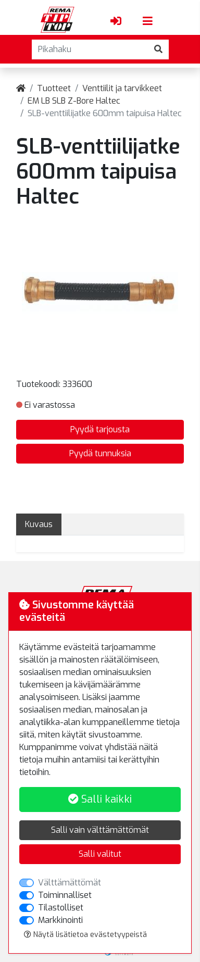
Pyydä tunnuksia (100, 453)
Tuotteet (54, 88)
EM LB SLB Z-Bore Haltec (74, 100)
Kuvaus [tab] (39, 524)
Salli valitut (100, 853)
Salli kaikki (100, 799)
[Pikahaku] (90, 49)
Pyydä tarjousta (100, 429)
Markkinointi (60, 920)
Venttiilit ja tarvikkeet (122, 88)
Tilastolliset (60, 907)
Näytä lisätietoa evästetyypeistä (85, 935)
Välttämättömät (69, 882)
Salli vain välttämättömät (100, 829)
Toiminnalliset (65, 895)
